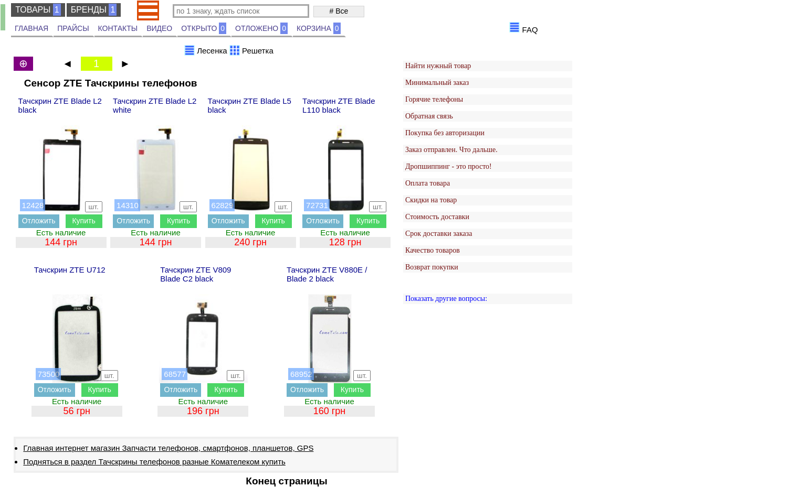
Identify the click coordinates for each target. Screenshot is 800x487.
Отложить (39, 221)
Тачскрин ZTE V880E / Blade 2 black (327, 274)
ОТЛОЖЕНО (261, 28)
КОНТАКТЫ (118, 28)
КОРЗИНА (319, 28)
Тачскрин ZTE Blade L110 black (338, 105)
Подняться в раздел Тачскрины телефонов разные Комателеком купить (154, 461)
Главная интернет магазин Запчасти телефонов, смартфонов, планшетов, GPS (168, 447)
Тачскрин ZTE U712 (70, 269)
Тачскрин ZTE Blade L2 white (154, 105)
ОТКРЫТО (203, 28)
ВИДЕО (159, 28)
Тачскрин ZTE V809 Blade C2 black (195, 274)
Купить (83, 221)
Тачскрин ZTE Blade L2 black (60, 105)
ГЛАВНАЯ (31, 28)
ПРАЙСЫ (73, 28)
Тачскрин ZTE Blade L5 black (249, 105)
